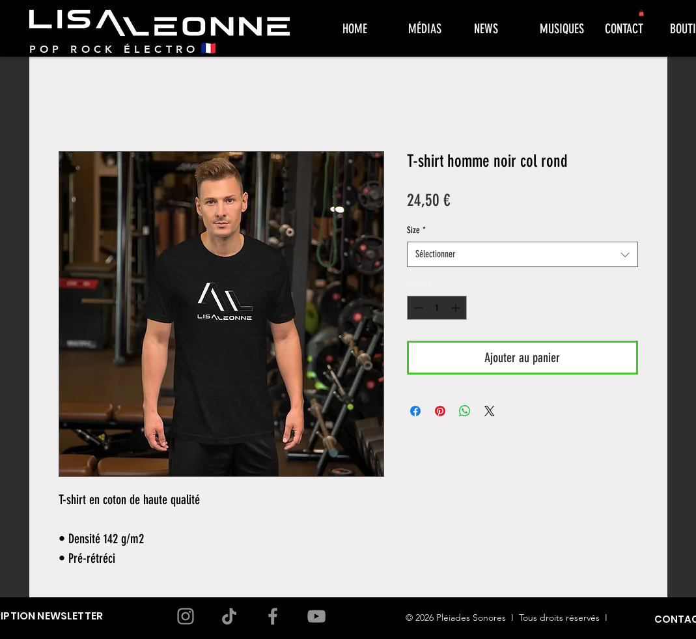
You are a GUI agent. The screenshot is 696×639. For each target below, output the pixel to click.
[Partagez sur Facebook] (415, 411)
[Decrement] (417, 307)
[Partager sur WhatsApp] (465, 411)
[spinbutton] (437, 307)
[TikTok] (229, 616)
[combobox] (522, 254)
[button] (641, 13)
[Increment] (457, 307)
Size (416, 230)
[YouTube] (316, 616)
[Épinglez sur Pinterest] (440, 411)
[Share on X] (489, 411)
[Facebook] (273, 616)
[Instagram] (185, 616)
